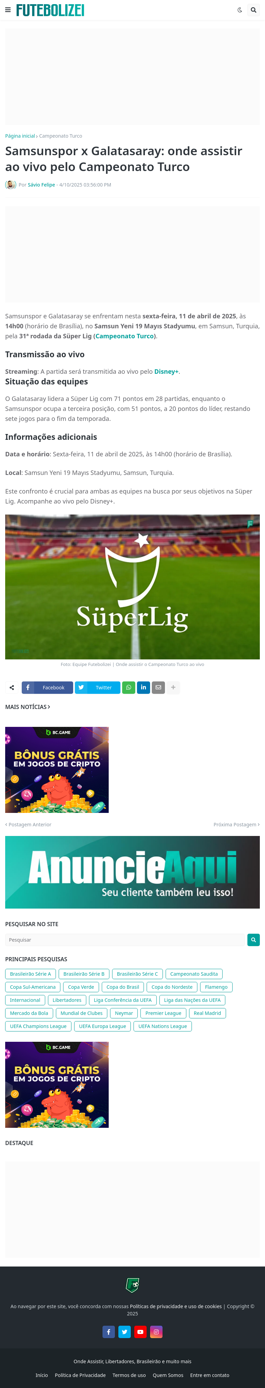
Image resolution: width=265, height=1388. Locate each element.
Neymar (124, 1013)
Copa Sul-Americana (33, 987)
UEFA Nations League (162, 1026)
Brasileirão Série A (30, 974)
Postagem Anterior (30, 824)
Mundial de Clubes (82, 1013)
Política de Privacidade (80, 1375)
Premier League (163, 1013)
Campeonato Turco (60, 136)
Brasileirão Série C (137, 974)
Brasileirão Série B (84, 974)
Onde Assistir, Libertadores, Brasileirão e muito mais (132, 1361)
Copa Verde (81, 987)
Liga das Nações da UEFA (192, 1000)
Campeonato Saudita (194, 974)
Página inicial (20, 136)
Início (42, 1375)
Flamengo (216, 987)
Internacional (25, 1000)
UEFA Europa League (102, 1026)
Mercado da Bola (29, 1013)
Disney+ (166, 371)
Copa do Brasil (123, 987)
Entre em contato (209, 1375)
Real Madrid (207, 1013)
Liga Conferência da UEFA (123, 1000)
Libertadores (67, 1000)
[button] (8, 10)
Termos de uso (129, 1375)
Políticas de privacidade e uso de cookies (176, 1306)
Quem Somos (168, 1375)
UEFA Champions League (38, 1026)
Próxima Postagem (235, 824)
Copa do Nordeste (172, 987)
